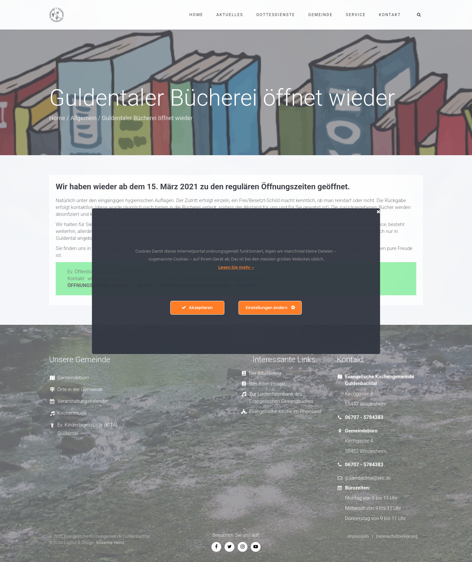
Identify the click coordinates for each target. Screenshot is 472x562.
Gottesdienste (275, 14)
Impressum (358, 536)
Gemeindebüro (73, 378)
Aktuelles (229, 14)
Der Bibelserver (265, 373)
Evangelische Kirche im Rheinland (285, 411)
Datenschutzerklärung (397, 536)
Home (196, 14)
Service (356, 14)
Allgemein (83, 117)
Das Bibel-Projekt (267, 384)
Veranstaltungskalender (82, 401)
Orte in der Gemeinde (80, 389)
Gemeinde (320, 14)
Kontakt (390, 14)
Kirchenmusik (72, 413)
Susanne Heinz (110, 542)
